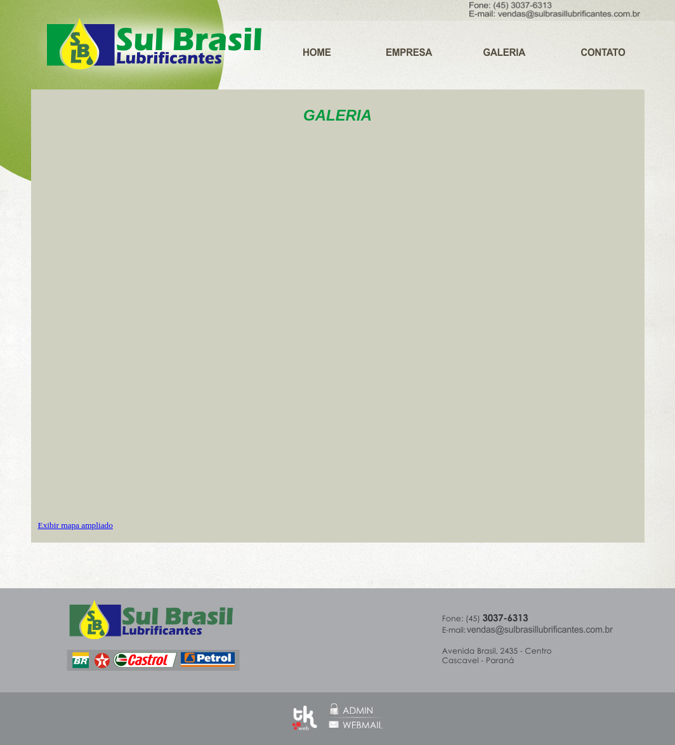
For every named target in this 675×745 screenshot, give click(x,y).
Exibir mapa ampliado (75, 525)
